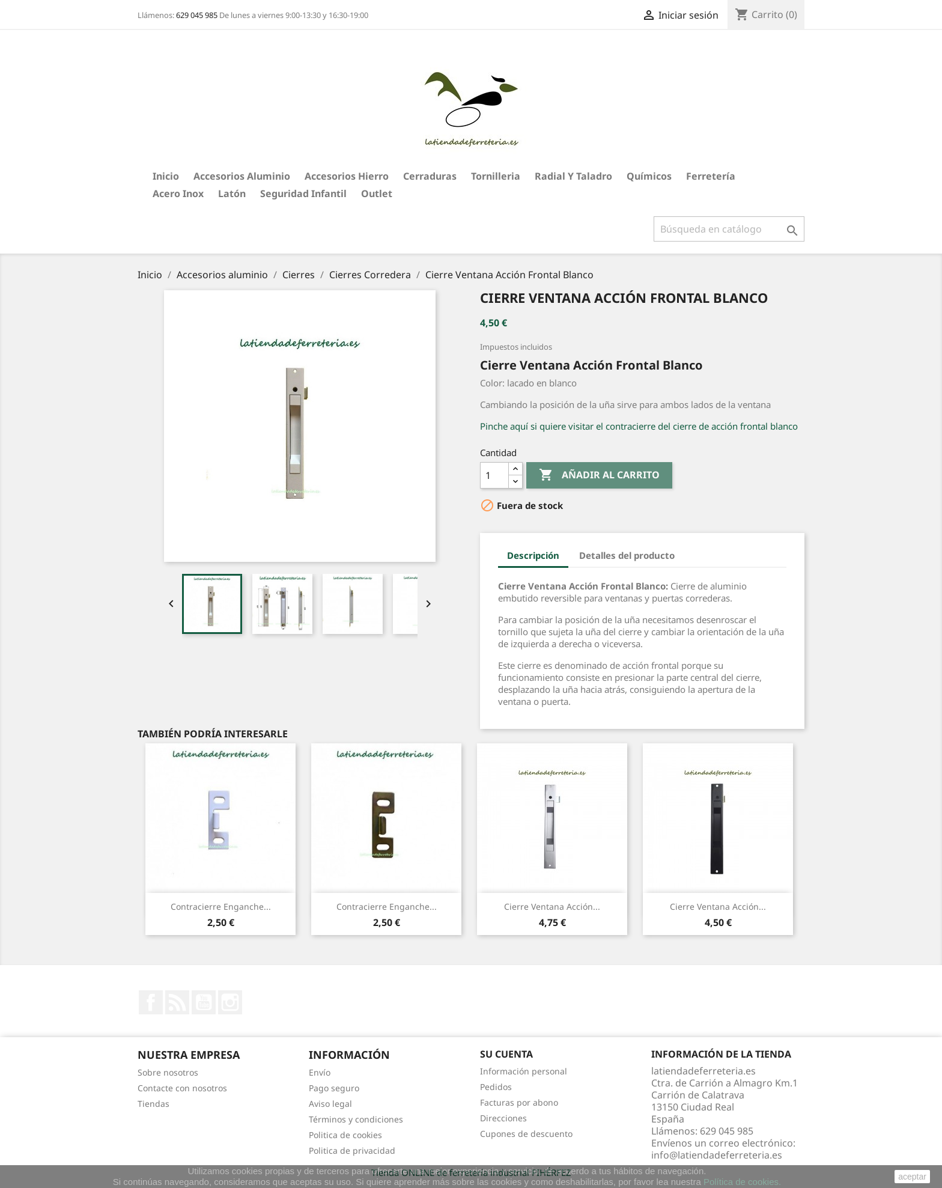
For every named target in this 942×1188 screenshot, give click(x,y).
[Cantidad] (494, 475)
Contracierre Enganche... (221, 906)
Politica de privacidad (352, 1150)
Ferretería (710, 176)
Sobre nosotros (168, 1072)
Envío (319, 1072)
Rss (177, 1002)
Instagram (230, 1002)
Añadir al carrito (599, 475)
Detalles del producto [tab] (627, 555)
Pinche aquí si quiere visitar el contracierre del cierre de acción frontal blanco (639, 426)
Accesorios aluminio (241, 176)
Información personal (523, 1071)
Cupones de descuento (526, 1133)
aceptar (912, 1176)
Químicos (649, 176)
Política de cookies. (742, 1182)
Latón (232, 193)
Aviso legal (330, 1103)
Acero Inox (178, 193)
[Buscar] (729, 229)
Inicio (166, 176)
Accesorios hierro (347, 176)
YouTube (204, 1002)
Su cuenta (506, 1054)
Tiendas (153, 1103)
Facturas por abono (519, 1102)
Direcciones (503, 1118)
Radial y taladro (573, 176)
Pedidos (496, 1086)
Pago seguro (334, 1088)
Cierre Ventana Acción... (552, 906)
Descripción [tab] (533, 555)
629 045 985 (196, 15)
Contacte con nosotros (182, 1088)
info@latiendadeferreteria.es (716, 1155)
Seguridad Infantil (303, 193)
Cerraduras (430, 176)
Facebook (151, 1002)
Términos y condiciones (356, 1119)
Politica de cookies (345, 1135)
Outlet (376, 193)
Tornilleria (495, 176)
